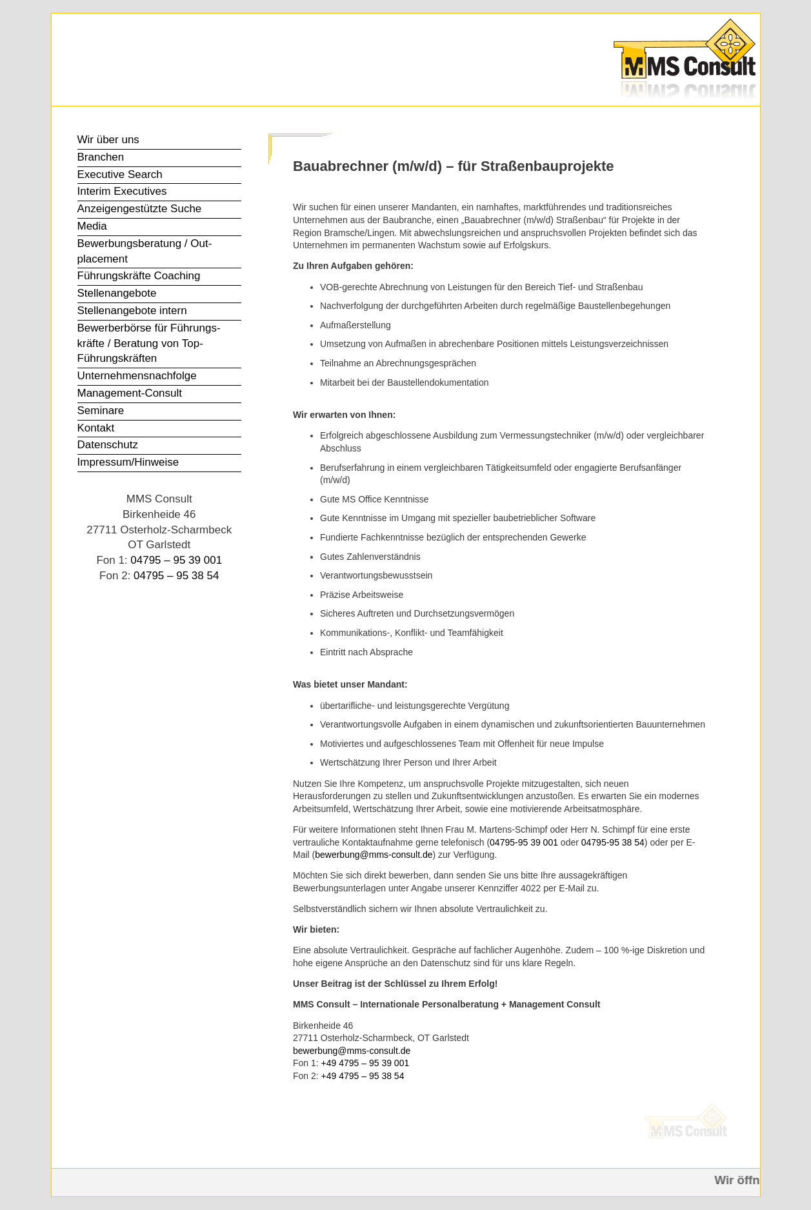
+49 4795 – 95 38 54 (363, 1076)
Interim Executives (122, 191)
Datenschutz (108, 445)
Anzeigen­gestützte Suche (139, 209)
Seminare (101, 410)
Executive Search (120, 174)
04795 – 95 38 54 (176, 576)
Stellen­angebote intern (132, 310)
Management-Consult (130, 393)
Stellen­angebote (117, 293)
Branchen (101, 157)
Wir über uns (108, 140)
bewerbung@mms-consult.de (373, 854)
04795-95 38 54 (613, 842)
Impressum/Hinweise (128, 462)
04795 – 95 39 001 (176, 560)
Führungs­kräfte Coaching (139, 276)
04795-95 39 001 (524, 842)
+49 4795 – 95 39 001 (365, 1063)
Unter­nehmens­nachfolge (137, 376)
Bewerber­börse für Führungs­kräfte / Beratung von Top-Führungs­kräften (149, 343)
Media (92, 226)
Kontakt (96, 428)
